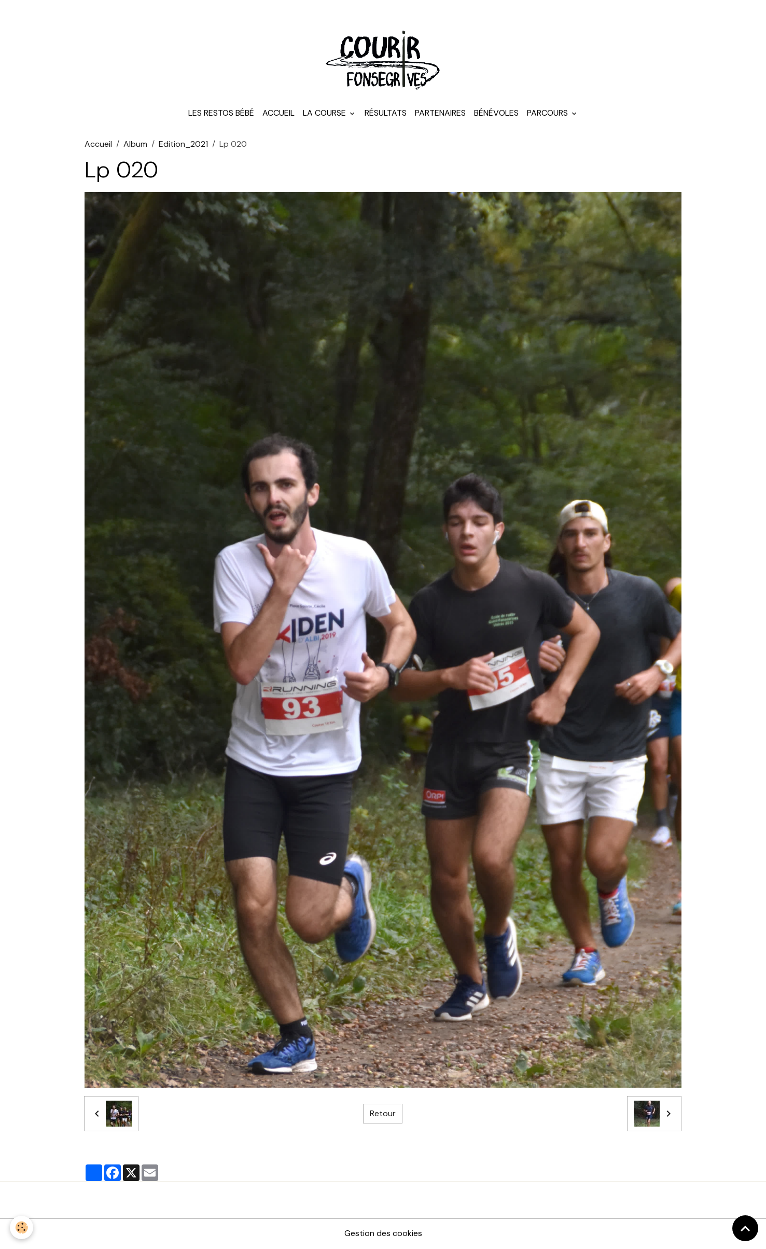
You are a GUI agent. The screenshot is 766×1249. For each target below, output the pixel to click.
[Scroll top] (745, 1228)
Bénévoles (496, 113)
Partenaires (440, 113)
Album (135, 145)
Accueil (278, 113)
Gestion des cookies (383, 1234)
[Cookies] (22, 1227)
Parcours (548, 113)
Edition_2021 (183, 145)
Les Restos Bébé (221, 113)
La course (325, 113)
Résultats (386, 113)
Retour (383, 1114)
